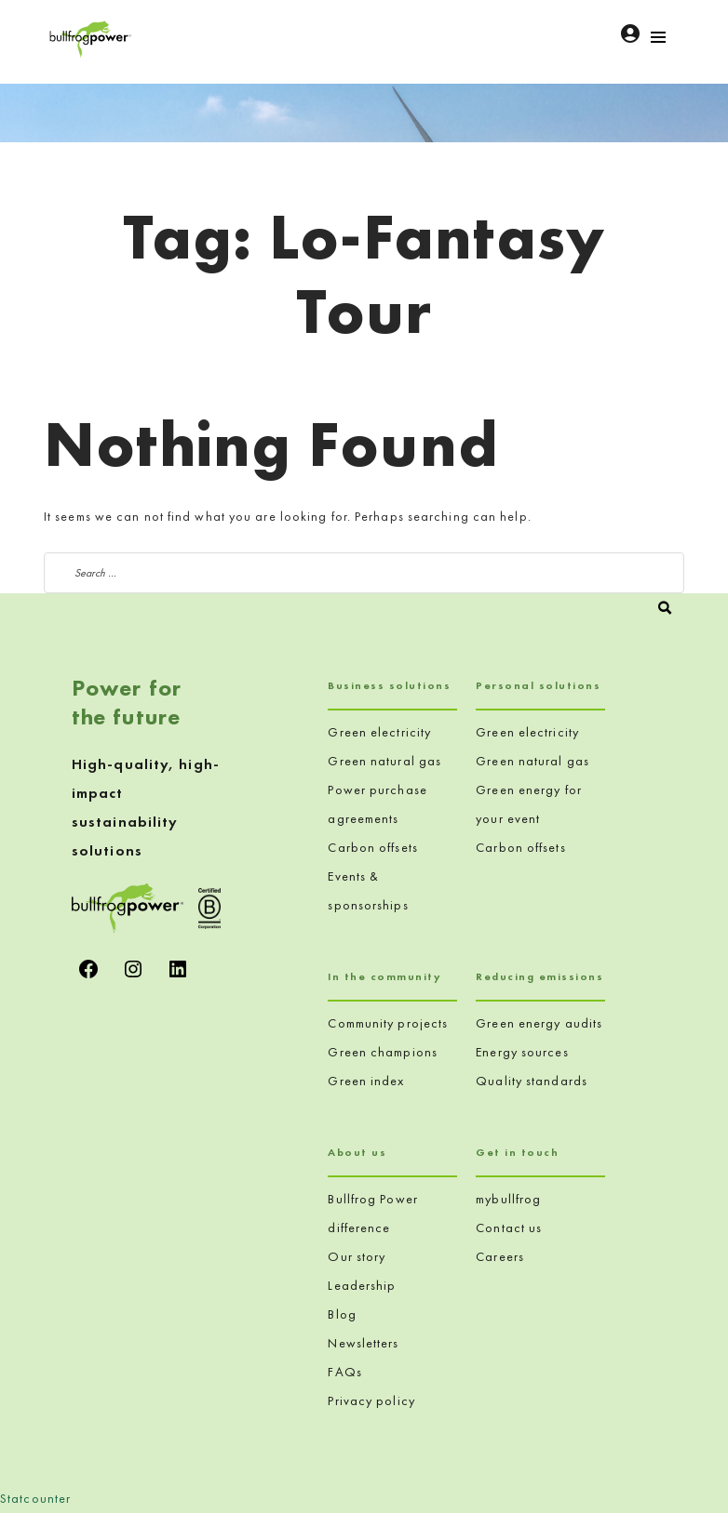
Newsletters (363, 1342)
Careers (500, 1256)
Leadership (362, 1285)
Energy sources (522, 1051)
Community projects (388, 1023)
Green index (366, 1080)
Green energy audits (539, 1023)
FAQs (344, 1371)
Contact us (509, 1227)
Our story (356, 1256)
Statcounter (35, 1498)
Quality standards (531, 1080)
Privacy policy (371, 1400)
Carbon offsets (372, 847)
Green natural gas (384, 760)
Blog (342, 1314)
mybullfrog (508, 1198)
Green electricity (379, 731)
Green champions (383, 1051)
